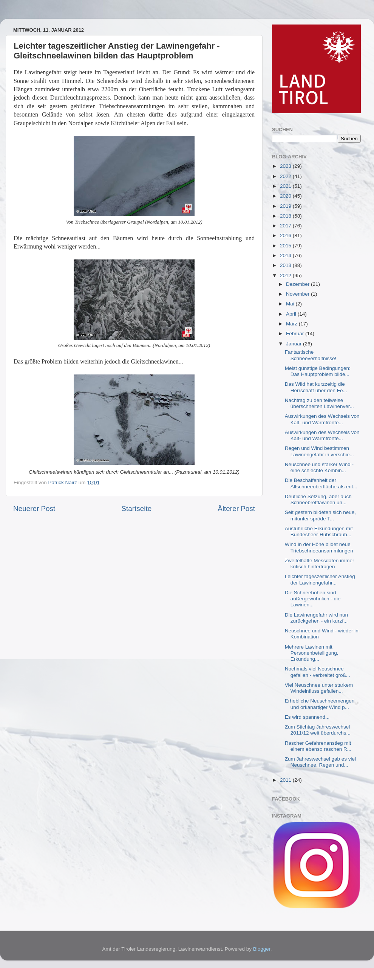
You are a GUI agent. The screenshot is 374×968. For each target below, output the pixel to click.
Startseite (136, 508)
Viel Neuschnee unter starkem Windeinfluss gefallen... (319, 688)
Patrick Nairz (63, 482)
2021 (286, 186)
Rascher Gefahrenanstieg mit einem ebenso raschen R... (318, 746)
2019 (286, 206)
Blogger (261, 949)
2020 (286, 196)
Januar (294, 344)
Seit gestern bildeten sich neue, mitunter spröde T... (320, 515)
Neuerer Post (34, 508)
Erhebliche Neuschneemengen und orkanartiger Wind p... (320, 704)
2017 (286, 226)
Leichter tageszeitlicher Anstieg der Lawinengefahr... (320, 579)
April (292, 314)
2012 (286, 275)
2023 (286, 166)
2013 (286, 265)
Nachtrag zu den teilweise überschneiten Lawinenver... (319, 403)
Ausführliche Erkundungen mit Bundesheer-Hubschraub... (319, 531)
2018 (286, 216)
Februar (295, 333)
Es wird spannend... (307, 717)
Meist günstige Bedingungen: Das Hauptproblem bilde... (318, 371)
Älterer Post (236, 508)
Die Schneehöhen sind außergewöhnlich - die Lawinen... (313, 598)
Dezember (298, 284)
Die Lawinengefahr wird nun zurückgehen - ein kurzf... (316, 618)
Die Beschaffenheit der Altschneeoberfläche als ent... (321, 483)
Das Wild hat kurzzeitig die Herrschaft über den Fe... (316, 387)
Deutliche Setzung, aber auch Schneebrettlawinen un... (318, 499)
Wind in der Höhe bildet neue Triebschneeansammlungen (319, 547)
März (292, 324)
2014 (286, 255)
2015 (286, 246)
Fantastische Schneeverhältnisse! (311, 355)
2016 (286, 235)
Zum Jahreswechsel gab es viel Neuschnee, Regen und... (320, 762)
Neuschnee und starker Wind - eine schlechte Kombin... (319, 467)
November (298, 294)
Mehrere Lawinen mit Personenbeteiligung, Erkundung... (311, 653)
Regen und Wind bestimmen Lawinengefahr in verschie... (319, 451)
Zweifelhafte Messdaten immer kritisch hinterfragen (319, 563)
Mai (291, 304)
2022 (286, 176)
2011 (286, 780)
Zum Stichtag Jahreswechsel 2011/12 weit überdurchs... (318, 730)
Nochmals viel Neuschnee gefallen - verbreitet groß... (317, 672)
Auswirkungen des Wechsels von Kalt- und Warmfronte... (322, 419)
